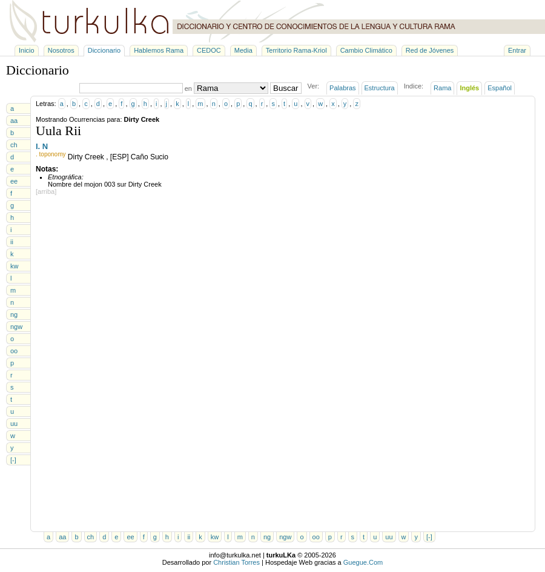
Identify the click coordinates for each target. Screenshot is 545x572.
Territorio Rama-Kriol (296, 50)
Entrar (517, 50)
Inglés (469, 87)
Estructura (380, 87)
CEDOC (209, 50)
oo (14, 350)
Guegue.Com (363, 562)
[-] (13, 460)
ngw (16, 326)
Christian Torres (236, 562)
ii (11, 241)
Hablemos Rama (158, 50)
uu (14, 423)
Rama (442, 87)
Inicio (27, 50)
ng (14, 314)
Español (499, 87)
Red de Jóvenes (430, 50)
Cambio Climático (366, 50)
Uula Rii (58, 130)
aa (14, 120)
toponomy (52, 154)
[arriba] (46, 191)
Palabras (342, 87)
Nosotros (61, 50)
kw (14, 266)
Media (243, 50)
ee (14, 181)
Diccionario (104, 50)
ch (14, 144)
